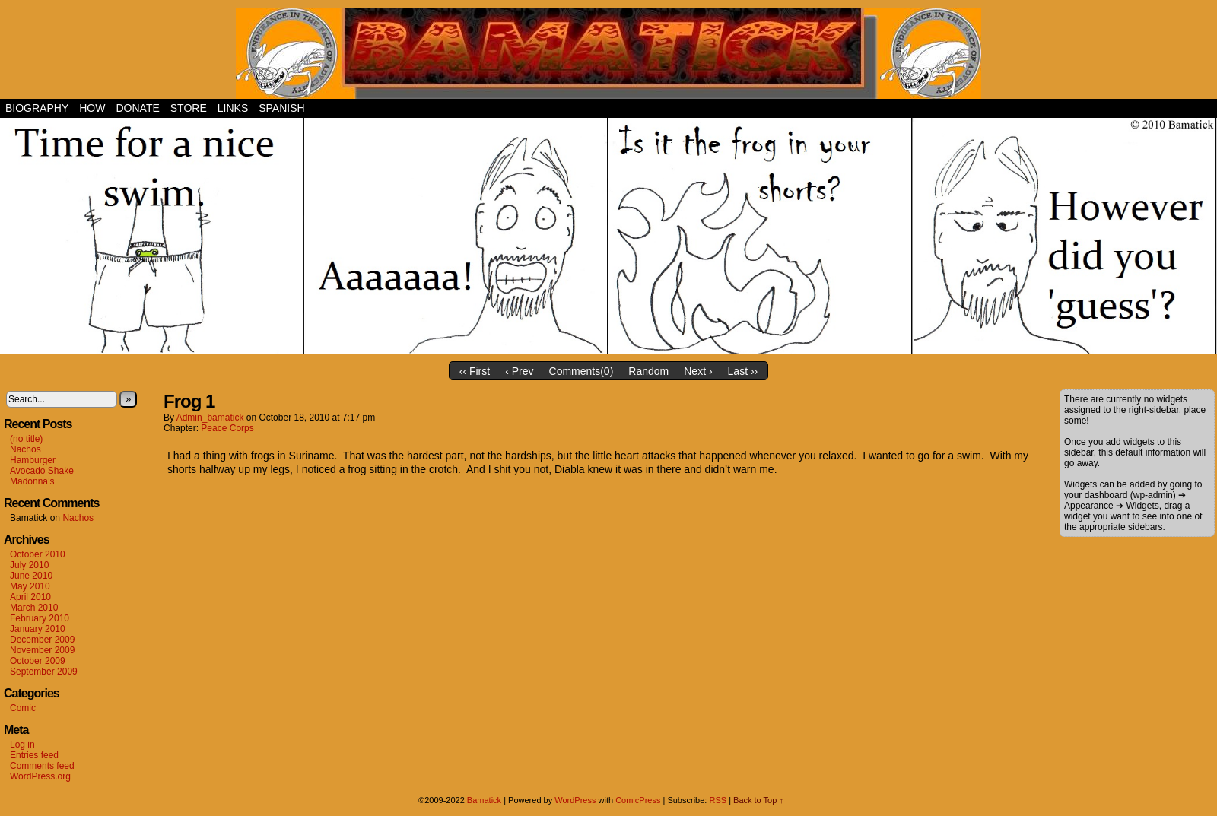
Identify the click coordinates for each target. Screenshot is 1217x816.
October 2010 (37, 554)
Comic (23, 708)
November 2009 (42, 650)
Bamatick (484, 800)
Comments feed (42, 765)
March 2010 (34, 607)
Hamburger (33, 460)
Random (648, 371)
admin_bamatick (210, 417)
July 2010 (29, 565)
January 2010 (37, 629)
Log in (22, 744)
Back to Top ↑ (758, 800)
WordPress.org (40, 776)
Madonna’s (32, 481)
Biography (36, 108)
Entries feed (34, 755)
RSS (717, 800)
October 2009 (37, 661)
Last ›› (743, 371)
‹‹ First (474, 371)
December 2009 (42, 639)
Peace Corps (227, 428)
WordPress (575, 800)
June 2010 (31, 575)
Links (233, 108)
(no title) (26, 438)
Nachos (25, 449)
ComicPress (637, 800)
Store (188, 108)
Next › (698, 371)
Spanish (281, 108)
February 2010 (39, 618)
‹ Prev (519, 371)
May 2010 (30, 586)
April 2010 (30, 597)
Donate (137, 108)
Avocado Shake (42, 470)
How (92, 108)
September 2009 (44, 671)
